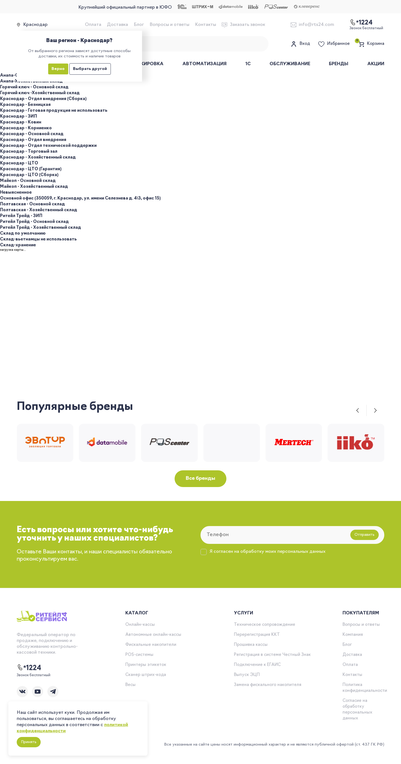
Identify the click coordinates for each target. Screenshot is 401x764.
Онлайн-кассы (140, 625)
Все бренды (200, 478)
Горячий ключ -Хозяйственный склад (40, 93)
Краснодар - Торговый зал (28, 152)
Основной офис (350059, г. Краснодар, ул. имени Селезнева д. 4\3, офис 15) (80, 198)
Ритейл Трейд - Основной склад (34, 222)
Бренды (338, 64)
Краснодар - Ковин (20, 122)
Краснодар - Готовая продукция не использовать (53, 111)
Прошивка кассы (251, 645)
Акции (375, 64)
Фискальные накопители (150, 645)
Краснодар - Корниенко (26, 128)
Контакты (205, 25)
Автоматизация (204, 64)
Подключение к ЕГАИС (257, 665)
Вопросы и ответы (169, 25)
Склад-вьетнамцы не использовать (38, 239)
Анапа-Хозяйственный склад (31, 81)
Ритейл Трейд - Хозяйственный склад (40, 228)
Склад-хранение (18, 245)
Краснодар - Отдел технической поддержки (48, 146)
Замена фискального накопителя (267, 685)
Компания (353, 635)
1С (248, 64)
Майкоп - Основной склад (28, 181)
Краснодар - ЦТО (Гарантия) (31, 169)
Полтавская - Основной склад (32, 204)
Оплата (93, 25)
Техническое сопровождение (264, 625)
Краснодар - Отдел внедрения (33, 140)
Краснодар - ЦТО (19, 163)
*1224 (29, 668)
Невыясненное (16, 193)
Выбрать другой (90, 69)
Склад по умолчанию (23, 234)
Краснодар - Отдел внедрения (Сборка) (43, 99)
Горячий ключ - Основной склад (34, 87)
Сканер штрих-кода (145, 675)
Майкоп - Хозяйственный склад (34, 187)
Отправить (364, 535)
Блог (139, 25)
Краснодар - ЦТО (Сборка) (29, 175)
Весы (130, 685)
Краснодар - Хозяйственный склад (38, 157)
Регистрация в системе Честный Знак (272, 655)
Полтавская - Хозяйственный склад (38, 210)
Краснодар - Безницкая (25, 105)
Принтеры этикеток (145, 665)
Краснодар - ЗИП (18, 117)
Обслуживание (290, 64)
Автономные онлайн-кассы (153, 635)
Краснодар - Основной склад (31, 134)
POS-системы (139, 655)
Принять (28, 742)
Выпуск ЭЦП (247, 675)
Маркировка (146, 64)
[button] (357, 410)
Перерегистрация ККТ (257, 635)
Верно (58, 69)
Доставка (117, 25)
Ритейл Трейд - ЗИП (21, 216)
